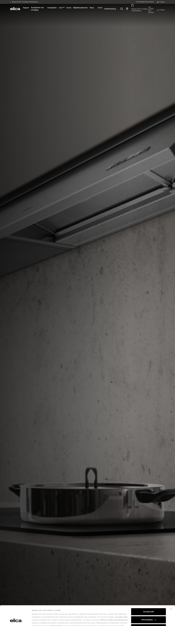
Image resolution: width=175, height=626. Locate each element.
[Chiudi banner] (171, 592)
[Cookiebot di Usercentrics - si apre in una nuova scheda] (15, 621)
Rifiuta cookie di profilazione (148, 610)
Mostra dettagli (38, 621)
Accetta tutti (148, 594)
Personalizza (149, 602)
